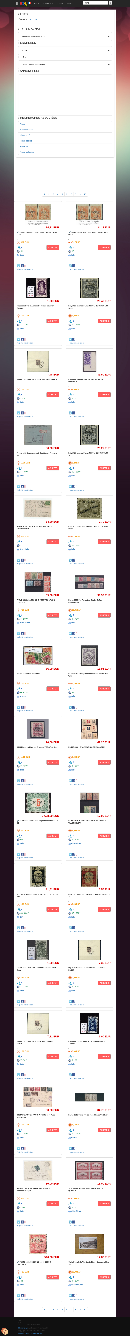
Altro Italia (24, 549)
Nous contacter (23, 1333)
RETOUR (33, 20)
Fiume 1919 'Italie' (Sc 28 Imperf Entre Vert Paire (88, 1115)
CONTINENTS (48, 3)
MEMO (70, 3)
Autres (22, 696)
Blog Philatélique (37, 1333)
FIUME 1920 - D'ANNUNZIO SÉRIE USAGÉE (86, 747)
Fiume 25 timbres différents (28, 674)
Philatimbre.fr (23, 1328)
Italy (73, 328)
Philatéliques (77, 1285)
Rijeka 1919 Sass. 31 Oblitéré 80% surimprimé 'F (37, 379)
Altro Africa (25, 623)
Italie (22, 255)
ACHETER (52, 247)
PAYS (60, 3)
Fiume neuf (25, 135)
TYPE (36, 3)
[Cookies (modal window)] (4, 1331)
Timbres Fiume (26, 130)
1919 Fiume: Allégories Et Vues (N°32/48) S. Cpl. (37, 747)
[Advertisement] (65, 95)
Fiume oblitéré (26, 141)
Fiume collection (27, 152)
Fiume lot (24, 146)
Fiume (22, 124)
